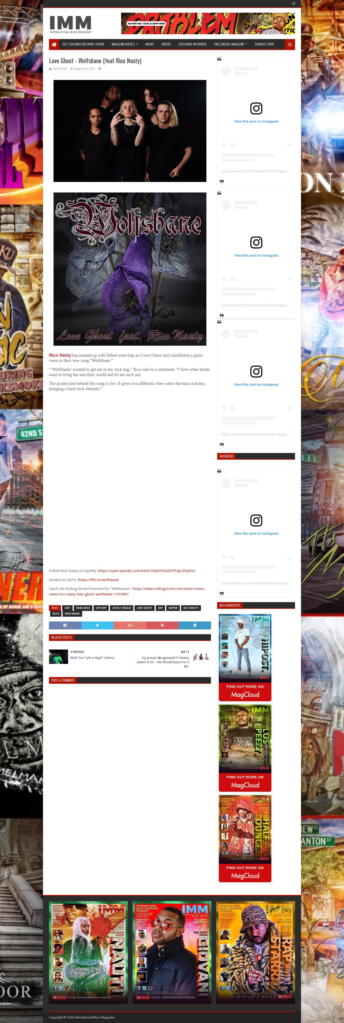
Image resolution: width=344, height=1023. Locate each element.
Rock (56, 613)
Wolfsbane (72, 613)
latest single (121, 608)
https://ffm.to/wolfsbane (98, 580)
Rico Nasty (60, 355)
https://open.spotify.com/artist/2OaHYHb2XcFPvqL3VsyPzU (146, 571)
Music (149, 43)
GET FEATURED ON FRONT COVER (83, 43)
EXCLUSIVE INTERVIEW (192, 43)
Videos (166, 43)
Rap (160, 608)
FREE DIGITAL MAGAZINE (229, 43)
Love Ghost (144, 608)
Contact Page (264, 43)
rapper (173, 608)
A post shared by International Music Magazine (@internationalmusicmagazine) (280, 171)
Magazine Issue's (123, 43)
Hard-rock (83, 608)
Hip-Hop (101, 608)
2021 (67, 608)
